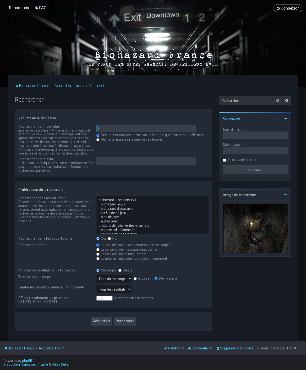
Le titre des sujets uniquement (121, 254)
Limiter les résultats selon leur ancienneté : (52, 287)
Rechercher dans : (32, 245)
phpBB (27, 361)
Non (113, 238)
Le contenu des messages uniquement (127, 249)
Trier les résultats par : (36, 276)
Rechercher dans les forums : (41, 198)
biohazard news (152, 204)
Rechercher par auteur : (36, 159)
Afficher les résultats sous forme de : (47, 270)
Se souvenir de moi (241, 159)
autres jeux (152, 221)
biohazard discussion (152, 208)
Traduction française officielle (26, 364)
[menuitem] (41, 7)
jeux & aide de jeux (152, 213)
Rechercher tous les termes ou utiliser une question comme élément (150, 135)
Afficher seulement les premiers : (44, 297)
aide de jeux (152, 217)
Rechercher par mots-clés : (39, 126)
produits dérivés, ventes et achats (152, 225)
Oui (101, 238)
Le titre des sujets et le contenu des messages (133, 245)
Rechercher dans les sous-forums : (46, 238)
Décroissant (165, 278)
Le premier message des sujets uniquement (131, 258)
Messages (106, 270)
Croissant (143, 278)
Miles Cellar (61, 364)
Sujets (125, 270)
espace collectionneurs (152, 230)
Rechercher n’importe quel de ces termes (129, 139)
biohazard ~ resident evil (152, 200)
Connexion (231, 118)
